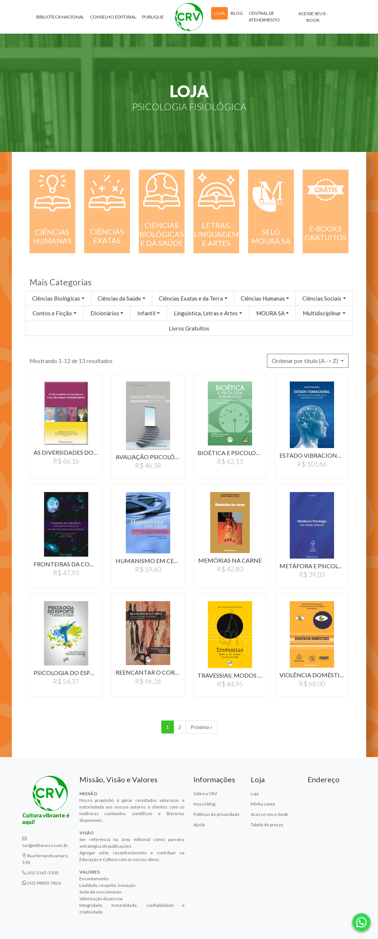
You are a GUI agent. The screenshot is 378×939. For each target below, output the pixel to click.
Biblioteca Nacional (60, 18)
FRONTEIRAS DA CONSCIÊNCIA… (66, 563)
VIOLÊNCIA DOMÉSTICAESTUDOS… (311, 674)
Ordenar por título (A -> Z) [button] (305, 360)
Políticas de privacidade (216, 814)
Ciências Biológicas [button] (56, 298)
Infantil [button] (146, 313)
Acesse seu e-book (312, 18)
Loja (219, 14)
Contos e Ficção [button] (52, 313)
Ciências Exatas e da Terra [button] (191, 298)
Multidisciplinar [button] (322, 313)
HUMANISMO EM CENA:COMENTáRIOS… (148, 560)
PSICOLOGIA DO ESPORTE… (66, 672)
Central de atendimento (264, 18)
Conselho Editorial (113, 18)
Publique (153, 18)
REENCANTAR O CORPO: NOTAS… (148, 672)
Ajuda (199, 824)
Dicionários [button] (104, 313)
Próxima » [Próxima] (201, 727)
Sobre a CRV (205, 793)
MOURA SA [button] (270, 313)
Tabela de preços (267, 824)
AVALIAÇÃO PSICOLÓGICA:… (148, 456)
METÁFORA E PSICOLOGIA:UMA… (311, 565)
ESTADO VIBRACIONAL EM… (311, 455)
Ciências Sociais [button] (321, 298)
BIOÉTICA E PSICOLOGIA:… (229, 452)
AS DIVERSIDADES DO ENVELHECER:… (66, 452)
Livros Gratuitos (189, 328)
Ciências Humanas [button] (263, 298)
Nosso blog (204, 804)
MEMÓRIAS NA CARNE (230, 560)
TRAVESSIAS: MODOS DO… (229, 675)
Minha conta (263, 804)
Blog (237, 14)
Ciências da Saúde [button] (119, 298)
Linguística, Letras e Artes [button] (206, 313)
